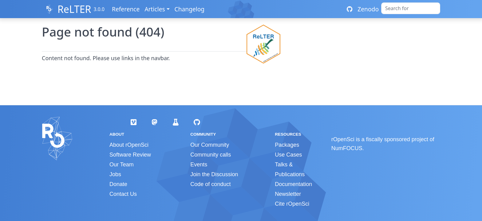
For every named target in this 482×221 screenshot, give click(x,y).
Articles (154, 9)
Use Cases (288, 155)
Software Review (130, 155)
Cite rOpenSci (292, 204)
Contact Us (123, 194)
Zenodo (368, 9)
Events (198, 164)
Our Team (121, 164)
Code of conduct (210, 184)
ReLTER (74, 9)
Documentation (293, 184)
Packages (287, 145)
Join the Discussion (214, 174)
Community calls (210, 155)
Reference (126, 9)
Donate (118, 184)
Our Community (209, 145)
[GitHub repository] (349, 9)
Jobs (115, 174)
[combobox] (410, 8)
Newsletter (288, 194)
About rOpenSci (128, 145)
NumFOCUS (346, 148)
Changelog (190, 9)
